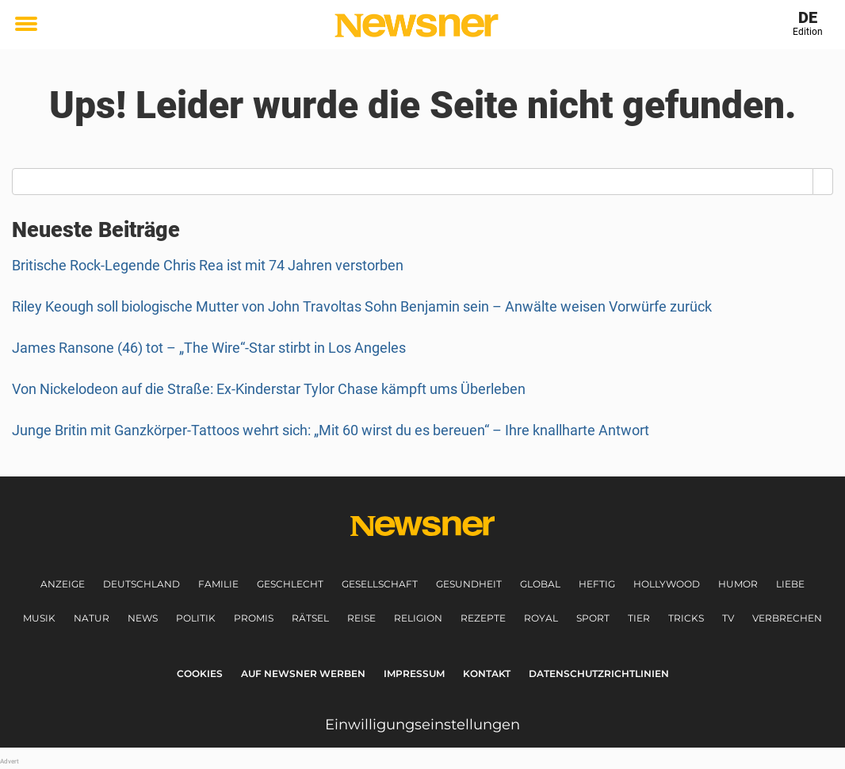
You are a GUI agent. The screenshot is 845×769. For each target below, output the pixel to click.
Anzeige (62, 584)
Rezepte (483, 618)
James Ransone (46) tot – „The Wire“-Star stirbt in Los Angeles (209, 347)
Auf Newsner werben (303, 673)
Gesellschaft (380, 584)
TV (728, 618)
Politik (196, 618)
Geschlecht (290, 584)
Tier (639, 618)
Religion (418, 618)
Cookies (200, 673)
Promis (253, 618)
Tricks (686, 618)
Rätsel (310, 618)
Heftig (597, 584)
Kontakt (486, 673)
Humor (738, 584)
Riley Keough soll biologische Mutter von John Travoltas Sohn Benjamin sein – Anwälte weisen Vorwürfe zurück (362, 306)
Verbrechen (787, 618)
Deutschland (141, 584)
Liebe (790, 584)
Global (540, 584)
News (143, 618)
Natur (91, 618)
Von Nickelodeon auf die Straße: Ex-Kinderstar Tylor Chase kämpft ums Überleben (269, 389)
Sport (593, 618)
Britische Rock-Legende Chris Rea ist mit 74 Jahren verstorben (207, 265)
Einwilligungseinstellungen (422, 724)
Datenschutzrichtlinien (599, 673)
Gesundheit (469, 584)
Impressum (414, 673)
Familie (218, 584)
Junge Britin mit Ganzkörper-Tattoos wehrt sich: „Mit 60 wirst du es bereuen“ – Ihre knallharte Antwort (330, 430)
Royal (541, 618)
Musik (39, 618)
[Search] (823, 181)
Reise (361, 618)
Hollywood (666, 584)
